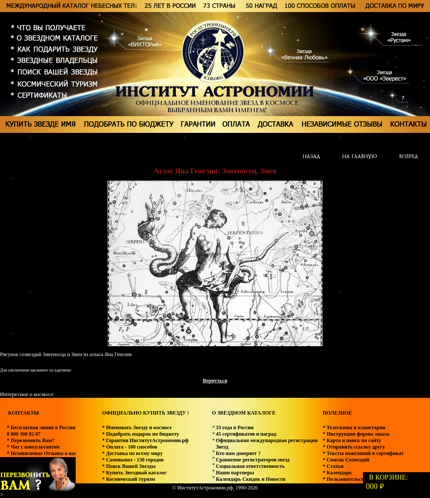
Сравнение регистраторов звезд (252, 460)
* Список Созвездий (345, 460)
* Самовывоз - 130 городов (132, 460)
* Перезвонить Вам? (30, 440)
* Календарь (337, 473)
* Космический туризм (128, 479)
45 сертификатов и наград (246, 434)
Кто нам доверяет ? (238, 453)
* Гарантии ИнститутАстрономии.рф (145, 440)
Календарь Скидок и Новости (251, 479)
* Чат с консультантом (33, 447)
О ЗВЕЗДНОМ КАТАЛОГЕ (244, 413)
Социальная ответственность (250, 466)
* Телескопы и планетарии (353, 427)
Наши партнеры (235, 473)
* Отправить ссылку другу (353, 447)
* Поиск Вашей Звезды (128, 466)
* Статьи (332, 466)
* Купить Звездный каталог (134, 473)
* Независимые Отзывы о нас (42, 453)
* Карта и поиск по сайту (351, 440)
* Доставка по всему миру (132, 453)
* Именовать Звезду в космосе (137, 427)
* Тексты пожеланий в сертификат (362, 453)
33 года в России (235, 427)
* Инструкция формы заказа (355, 434)
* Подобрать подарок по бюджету (140, 434)
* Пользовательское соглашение (359, 479)
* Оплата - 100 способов (129, 447)
